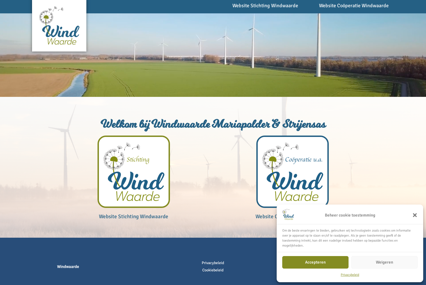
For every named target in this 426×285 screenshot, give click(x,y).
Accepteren (315, 262)
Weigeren (384, 262)
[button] (415, 215)
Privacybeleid (350, 275)
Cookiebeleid (212, 270)
